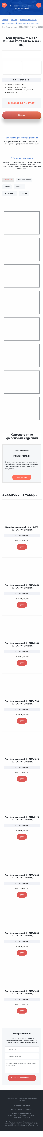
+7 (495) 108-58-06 (23, 1106)
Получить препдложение (21, 1078)
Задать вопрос (21, 477)
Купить (21, 547)
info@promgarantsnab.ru (23, 1109)
